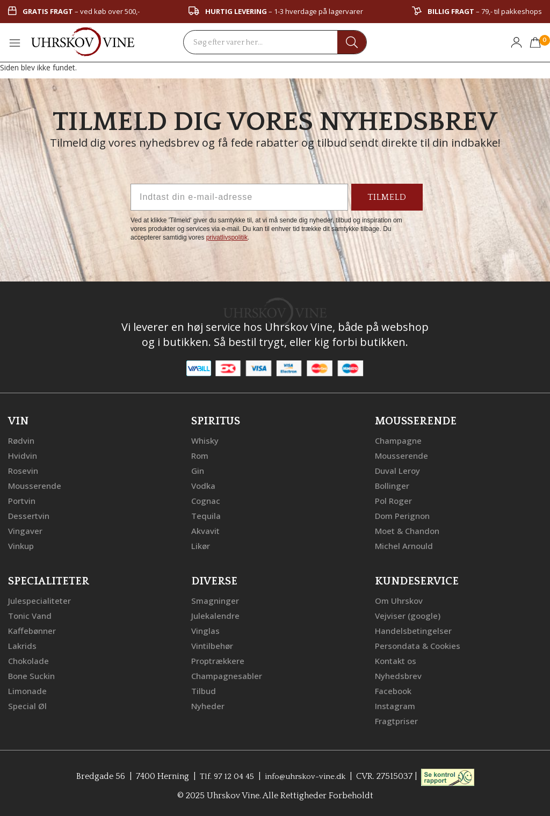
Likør (201, 545)
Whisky (205, 440)
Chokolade (30, 660)
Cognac (206, 500)
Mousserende (36, 485)
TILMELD (387, 197)
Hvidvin (23, 455)
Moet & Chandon (410, 530)
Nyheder (208, 705)
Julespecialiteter (40, 600)
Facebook (394, 690)
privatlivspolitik (227, 237)
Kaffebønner (33, 630)
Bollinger (393, 485)
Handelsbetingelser (414, 630)
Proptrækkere (219, 660)
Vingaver (26, 530)
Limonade (28, 690)
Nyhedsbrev (399, 675)
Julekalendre (216, 615)
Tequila (206, 515)
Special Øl (27, 705)
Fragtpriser (397, 720)
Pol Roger (395, 500)
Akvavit (206, 530)
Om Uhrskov (400, 600)
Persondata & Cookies (420, 645)
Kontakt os (397, 660)
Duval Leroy (399, 470)
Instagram (396, 705)
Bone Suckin (33, 675)
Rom (201, 455)
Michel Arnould (405, 545)
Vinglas (206, 630)
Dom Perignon (404, 515)
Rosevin (24, 470)
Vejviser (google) (409, 615)
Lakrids (23, 645)
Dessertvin (30, 515)
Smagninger (216, 600)
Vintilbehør (213, 645)
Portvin (23, 500)
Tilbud (204, 690)
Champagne (399, 440)
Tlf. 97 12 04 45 (223, 776)
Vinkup (22, 545)
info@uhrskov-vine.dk (306, 776)
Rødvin (22, 440)
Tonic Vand (31, 615)
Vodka (204, 485)
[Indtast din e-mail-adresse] (239, 197)
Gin (198, 470)
